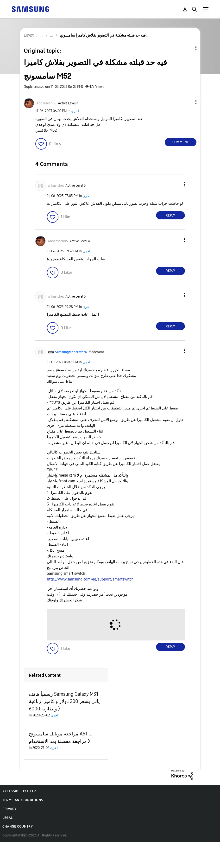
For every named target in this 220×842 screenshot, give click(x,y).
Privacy (9, 809)
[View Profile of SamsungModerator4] (71, 352)
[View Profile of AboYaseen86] (46, 103)
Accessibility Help (19, 791)
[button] (187, 102)
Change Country (17, 826)
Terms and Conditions (22, 800)
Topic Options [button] (187, 47)
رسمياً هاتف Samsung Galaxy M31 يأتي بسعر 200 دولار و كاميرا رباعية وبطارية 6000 (64, 701)
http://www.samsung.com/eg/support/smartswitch (90, 579)
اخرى (75, 111)
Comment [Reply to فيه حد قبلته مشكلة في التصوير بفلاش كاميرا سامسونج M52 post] (180, 142)
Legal (7, 818)
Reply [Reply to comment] (170, 215)
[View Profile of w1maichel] (56, 186)
